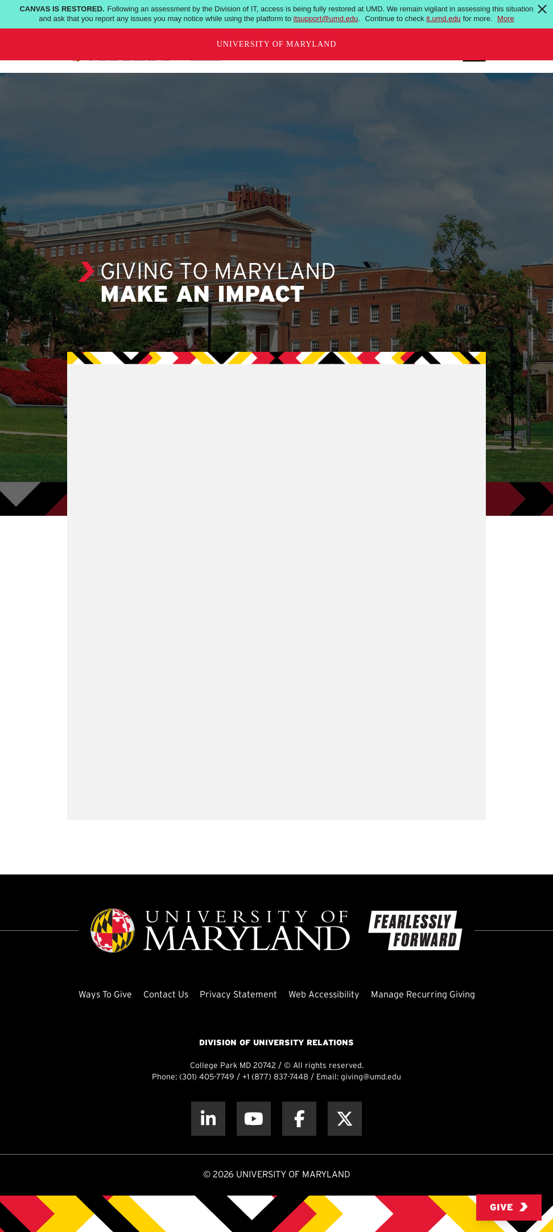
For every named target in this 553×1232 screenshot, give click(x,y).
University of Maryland (277, 44)
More (505, 18)
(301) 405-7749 (206, 1077)
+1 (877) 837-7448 (275, 1077)
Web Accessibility (324, 995)
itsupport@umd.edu (326, 18)
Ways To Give (105, 995)
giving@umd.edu (371, 1077)
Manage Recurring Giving (423, 995)
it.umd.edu (443, 18)
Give (509, 1207)
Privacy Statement (238, 995)
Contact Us (165, 995)
